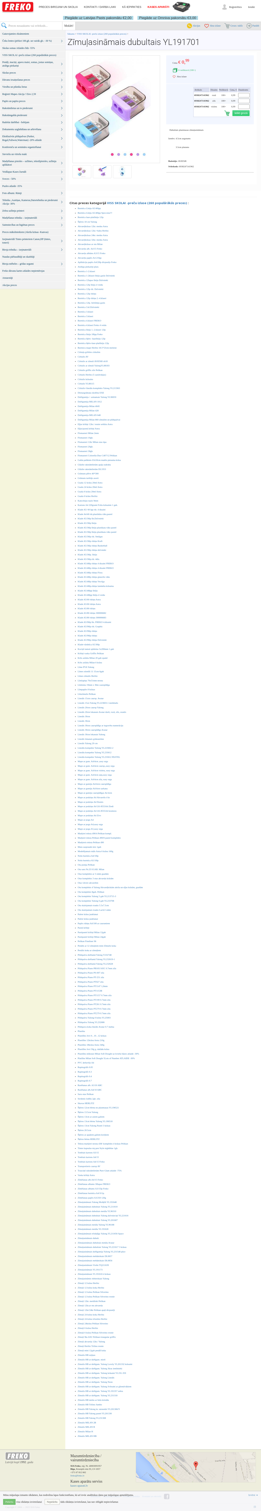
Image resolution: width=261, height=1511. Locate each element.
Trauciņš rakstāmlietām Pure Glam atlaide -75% (100, 1170)
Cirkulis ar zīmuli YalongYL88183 (93, 365)
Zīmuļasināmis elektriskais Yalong (93, 1278)
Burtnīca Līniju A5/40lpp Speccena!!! (95, 213)
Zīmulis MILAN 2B (87, 1422)
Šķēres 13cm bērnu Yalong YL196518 (95, 1121)
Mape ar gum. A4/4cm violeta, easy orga (96, 770)
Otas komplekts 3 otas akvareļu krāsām (96, 878)
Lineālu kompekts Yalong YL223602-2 (95, 748)
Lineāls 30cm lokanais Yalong (91, 734)
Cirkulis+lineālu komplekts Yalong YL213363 (99, 388)
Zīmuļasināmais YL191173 (90, 1269)
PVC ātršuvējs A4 (86, 1062)
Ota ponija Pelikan (86, 864)
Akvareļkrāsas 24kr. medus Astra (93, 235)
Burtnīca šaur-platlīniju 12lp (90, 217)
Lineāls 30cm (84, 716)
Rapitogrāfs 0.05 (85, 1067)
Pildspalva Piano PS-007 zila (91, 972)
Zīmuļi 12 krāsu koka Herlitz (91, 1287)
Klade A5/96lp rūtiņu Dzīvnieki (92, 640)
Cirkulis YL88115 (86, 383)
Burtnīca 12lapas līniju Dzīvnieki (93, 280)
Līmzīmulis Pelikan (87, 694)
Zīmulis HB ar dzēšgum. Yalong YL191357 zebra (100, 1391)
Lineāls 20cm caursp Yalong (91, 707)
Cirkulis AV (83, 356)
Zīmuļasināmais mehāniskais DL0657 (95, 1256)
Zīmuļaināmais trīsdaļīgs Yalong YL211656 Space (101, 1233)
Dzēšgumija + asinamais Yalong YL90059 (97, 397)
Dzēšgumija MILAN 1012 (90, 401)
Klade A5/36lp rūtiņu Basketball (92, 545)
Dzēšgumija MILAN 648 (89, 415)
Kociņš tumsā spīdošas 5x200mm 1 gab (96, 649)
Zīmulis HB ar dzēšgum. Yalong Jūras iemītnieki (100, 1368)
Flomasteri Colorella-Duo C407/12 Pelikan (97, 455)
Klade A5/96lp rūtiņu (87, 631)
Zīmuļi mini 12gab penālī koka (92, 1350)
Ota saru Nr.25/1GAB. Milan (91, 869)
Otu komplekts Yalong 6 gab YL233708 (96, 901)
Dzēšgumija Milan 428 (88, 410)
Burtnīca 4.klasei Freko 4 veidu (92, 325)
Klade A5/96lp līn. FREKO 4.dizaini (94, 622)
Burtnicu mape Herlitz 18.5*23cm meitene (97, 347)
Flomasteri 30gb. (85, 451)
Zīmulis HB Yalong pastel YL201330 (95, 1413)
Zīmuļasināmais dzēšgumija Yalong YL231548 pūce (101, 1251)
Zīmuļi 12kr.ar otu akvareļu (90, 1305)
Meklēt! (68, 25)
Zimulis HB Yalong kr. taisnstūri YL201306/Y (99, 1409)
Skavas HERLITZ (86, 1103)
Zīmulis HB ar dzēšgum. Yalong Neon (95, 1382)
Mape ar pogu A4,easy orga (90, 824)
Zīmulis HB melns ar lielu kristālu (93, 1400)
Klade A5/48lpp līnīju (88, 590)
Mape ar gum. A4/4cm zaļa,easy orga (95, 775)
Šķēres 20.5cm (84, 1130)
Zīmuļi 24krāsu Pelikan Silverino (93, 1323)
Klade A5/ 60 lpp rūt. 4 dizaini (92, 509)
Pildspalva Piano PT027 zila (90, 982)
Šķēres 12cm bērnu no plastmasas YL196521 (98, 1107)
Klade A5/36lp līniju (87, 523)
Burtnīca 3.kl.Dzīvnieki (88, 307)
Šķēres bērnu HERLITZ (89, 1139)
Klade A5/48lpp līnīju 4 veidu (91, 595)
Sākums (71, 34)
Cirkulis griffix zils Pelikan (90, 370)
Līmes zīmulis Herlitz (88, 676)
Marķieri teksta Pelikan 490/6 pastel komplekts (99, 838)
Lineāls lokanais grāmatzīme (91, 739)
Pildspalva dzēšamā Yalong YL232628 (95, 964)
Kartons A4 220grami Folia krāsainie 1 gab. (98, 505)
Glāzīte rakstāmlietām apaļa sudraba (94, 464)
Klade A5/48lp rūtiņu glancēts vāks (94, 577)
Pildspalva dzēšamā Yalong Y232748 (95, 955)
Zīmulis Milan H (85, 1431)
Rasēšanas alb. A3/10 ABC (90, 1085)
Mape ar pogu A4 (86, 819)
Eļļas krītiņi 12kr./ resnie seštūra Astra (95, 424)
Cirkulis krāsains (85, 379)
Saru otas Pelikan (85, 1094)
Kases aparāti (158, 6)
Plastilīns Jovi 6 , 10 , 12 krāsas (92, 1035)
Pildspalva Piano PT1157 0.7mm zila (95, 995)
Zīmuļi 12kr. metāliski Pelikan (92, 1301)
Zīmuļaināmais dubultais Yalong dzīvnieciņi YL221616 (103, 1215)
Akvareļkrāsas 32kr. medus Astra (93, 240)
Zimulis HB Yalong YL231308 (92, 1418)
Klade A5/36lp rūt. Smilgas (90, 536)
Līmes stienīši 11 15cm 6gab (91, 671)
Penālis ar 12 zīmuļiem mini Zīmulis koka (97, 945)
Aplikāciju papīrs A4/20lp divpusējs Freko (97, 262)
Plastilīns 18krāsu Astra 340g (91, 1045)
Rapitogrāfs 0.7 (85, 1080)
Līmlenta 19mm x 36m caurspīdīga (94, 685)
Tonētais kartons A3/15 (88, 1152)
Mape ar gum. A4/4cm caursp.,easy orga (96, 766)
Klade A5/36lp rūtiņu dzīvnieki (92, 550)
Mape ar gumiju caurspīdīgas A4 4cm (95, 793)
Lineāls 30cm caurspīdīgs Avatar (93, 730)
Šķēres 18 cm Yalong (87, 221)
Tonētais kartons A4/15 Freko (91, 1161)
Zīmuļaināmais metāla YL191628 (93, 1229)
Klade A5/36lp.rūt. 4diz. (89, 559)
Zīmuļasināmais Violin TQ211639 (93, 1265)
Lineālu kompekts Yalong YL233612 (95, 752)
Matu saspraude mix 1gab (89, 847)
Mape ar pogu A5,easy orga (90, 829)
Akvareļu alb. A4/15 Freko (90, 248)
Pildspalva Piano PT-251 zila (91, 977)
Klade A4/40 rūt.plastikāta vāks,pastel (95, 514)
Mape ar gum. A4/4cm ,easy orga (93, 761)
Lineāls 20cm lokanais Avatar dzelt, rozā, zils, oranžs (102, 712)
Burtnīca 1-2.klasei (86, 271)
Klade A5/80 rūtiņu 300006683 (92, 617)
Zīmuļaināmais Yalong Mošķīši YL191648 (97, 1202)
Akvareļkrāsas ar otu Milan (90, 244)
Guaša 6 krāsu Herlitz (88, 496)
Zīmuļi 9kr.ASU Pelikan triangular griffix (97, 1337)
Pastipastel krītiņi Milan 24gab (92, 937)
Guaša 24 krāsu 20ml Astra (90, 487)
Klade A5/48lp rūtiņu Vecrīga (91, 581)
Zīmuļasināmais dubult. (88, 1238)
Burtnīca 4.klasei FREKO (89, 320)
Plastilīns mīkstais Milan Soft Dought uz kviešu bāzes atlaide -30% (108, 1053)
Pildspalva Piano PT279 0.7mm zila (94, 1008)
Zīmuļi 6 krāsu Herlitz (88, 1328)
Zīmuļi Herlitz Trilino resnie (91, 1346)
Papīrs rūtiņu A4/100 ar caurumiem (94, 923)
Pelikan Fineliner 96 (87, 941)
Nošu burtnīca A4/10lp (88, 856)
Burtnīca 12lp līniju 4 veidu (90, 284)
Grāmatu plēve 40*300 (88, 473)
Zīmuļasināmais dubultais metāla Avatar (96, 1242)
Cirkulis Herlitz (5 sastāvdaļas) (92, 374)
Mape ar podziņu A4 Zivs (89, 815)
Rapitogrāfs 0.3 (85, 1071)
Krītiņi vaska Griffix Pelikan (91, 653)
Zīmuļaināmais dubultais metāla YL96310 (97, 1211)
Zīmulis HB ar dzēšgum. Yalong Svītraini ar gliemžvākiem (104, 1386)
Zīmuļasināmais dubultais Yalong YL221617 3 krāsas (102, 1247)
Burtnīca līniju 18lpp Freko (90, 334)
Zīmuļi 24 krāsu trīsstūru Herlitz (92, 1319)
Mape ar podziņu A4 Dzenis (90, 802)
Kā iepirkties (131, 6)
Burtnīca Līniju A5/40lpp (89, 208)
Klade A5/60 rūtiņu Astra (89, 599)
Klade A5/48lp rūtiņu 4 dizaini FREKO (96, 563)
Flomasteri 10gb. (85, 437)
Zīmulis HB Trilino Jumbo (90, 1404)
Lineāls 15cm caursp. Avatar (91, 698)
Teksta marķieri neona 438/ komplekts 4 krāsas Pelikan (103, 1143)
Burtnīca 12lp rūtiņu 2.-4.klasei (92, 298)
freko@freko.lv (77, 1475)
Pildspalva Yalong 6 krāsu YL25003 (94, 1017)
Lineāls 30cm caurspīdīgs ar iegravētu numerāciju (100, 725)
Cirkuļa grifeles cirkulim (89, 352)
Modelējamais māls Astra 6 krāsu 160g (95, 851)
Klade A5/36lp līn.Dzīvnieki (91, 518)
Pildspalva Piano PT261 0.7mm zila (94, 1004)
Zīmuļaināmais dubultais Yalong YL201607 (98, 1220)
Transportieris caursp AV (89, 1166)
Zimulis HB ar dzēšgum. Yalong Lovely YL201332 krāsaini (105, 1364)
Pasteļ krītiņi (83, 927)
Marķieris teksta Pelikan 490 (91, 842)
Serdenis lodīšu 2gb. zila (89, 1098)
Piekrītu (9, 1501)
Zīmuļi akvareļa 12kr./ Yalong (91, 1341)
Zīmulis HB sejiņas (86, 1355)
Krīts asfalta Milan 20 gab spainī (93, 658)
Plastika (81, 1031)
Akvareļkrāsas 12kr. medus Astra (93, 226)
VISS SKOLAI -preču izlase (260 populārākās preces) (102, 34)
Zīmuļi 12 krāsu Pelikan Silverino (93, 1292)
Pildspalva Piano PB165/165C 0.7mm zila (97, 968)
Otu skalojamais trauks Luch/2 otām (94, 910)
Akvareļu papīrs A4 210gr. (90, 258)
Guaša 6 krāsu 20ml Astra (89, 491)
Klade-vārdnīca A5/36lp (89, 644)
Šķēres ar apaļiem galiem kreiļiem (93, 1134)
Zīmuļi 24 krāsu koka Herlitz (91, 1314)
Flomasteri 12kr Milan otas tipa (92, 442)
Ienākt (251, 6)
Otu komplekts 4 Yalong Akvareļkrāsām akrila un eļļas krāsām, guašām (110, 887)
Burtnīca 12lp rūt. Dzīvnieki (90, 289)
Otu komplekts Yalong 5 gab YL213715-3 (97, 896)
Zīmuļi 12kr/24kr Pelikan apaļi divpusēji (96, 1310)
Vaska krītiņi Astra (86, 1175)
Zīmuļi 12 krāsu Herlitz (88, 1283)
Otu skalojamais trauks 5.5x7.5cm (93, 905)
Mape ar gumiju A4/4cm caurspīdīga (94, 784)
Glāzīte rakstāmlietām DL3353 (92, 469)
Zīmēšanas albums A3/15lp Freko (93, 1188)
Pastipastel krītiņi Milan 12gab (92, 932)
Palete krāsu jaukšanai (88, 914)
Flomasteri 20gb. (85, 446)
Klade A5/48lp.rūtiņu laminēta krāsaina (96, 586)
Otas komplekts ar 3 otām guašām (93, 874)
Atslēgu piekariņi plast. (88, 266)
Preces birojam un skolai (58, 6)
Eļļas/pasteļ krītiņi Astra (89, 428)
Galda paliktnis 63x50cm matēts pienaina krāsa (99, 460)
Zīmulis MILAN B (86, 1427)
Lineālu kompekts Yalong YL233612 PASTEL (99, 757)
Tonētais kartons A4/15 (88, 1157)
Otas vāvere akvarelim (88, 882)
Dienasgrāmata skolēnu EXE (91, 392)
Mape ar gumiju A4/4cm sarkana (93, 788)
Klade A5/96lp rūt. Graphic (90, 626)
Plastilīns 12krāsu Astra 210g (91, 1040)
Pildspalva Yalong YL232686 (91, 1022)
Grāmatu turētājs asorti (88, 478)
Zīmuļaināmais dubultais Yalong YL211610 (98, 1206)
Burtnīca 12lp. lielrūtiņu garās (91, 302)
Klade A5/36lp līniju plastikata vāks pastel (97, 527)
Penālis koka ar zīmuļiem (89, 950)
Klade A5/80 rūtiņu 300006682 (92, 613)
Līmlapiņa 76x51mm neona (90, 680)
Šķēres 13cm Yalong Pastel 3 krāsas (94, 1125)
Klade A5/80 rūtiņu (86, 608)
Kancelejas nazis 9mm (88, 500)
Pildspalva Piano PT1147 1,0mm (93, 986)
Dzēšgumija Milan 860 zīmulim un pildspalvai (99, 419)
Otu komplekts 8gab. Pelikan (91, 892)
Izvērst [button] (253, 1495)
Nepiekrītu (52, 1501)
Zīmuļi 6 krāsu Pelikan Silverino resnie (96, 1332)
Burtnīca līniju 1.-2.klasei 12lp (92, 329)
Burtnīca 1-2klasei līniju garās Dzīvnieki (96, 275)
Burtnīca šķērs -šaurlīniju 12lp (92, 338)
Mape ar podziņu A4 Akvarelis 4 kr (94, 797)
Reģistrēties (235, 6)
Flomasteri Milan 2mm (88, 433)
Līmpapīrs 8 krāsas (86, 689)
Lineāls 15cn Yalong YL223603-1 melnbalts (98, 703)
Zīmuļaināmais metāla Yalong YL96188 (96, 1224)
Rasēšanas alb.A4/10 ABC (90, 1089)
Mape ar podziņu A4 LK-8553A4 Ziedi (96, 806)
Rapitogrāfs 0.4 (85, 1076)
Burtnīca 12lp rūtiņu (87, 293)
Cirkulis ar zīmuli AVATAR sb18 (93, 361)
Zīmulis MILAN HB (87, 1436)
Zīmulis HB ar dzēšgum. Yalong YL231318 (98, 1395)
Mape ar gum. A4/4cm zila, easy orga (95, 779)
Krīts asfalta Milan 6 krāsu (90, 662)
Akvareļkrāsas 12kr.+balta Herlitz (93, 230)
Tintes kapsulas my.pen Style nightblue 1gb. (98, 1148)
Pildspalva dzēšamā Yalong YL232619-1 (96, 959)
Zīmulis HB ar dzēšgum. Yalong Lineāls (96, 1377)
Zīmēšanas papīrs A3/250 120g (92, 1197)
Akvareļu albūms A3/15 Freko (92, 253)
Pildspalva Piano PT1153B (90, 990)
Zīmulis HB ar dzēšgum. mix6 (92, 1359)
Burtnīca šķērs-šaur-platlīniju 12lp (93, 343)
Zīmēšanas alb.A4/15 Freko (90, 1179)
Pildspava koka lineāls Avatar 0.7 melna (96, 1026)
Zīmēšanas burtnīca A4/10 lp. (91, 1193)
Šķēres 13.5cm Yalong (88, 1112)
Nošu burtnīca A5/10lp (88, 860)
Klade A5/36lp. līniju (87, 554)
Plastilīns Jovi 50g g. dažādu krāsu (93, 1049)
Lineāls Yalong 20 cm (88, 743)
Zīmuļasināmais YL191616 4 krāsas (94, 1274)
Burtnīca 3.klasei (85, 311)
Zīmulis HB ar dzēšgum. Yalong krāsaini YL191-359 (102, 1373)
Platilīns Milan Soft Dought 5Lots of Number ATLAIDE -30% (106, 1058)
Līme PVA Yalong (86, 667)
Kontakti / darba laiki (100, 6)
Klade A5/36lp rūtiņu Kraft (90, 541)
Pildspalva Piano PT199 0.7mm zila (94, 1000)
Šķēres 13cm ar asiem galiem (91, 1116)
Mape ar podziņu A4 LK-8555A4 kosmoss (97, 811)
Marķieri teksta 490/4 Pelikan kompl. (95, 833)
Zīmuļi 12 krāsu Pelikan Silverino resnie (96, 1296)
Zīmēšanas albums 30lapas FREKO (94, 1184)
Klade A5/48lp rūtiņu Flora (90, 572)
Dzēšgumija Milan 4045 (89, 406)
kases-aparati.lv (79, 1485)
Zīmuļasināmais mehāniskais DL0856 (95, 1260)
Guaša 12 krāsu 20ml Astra (90, 482)
